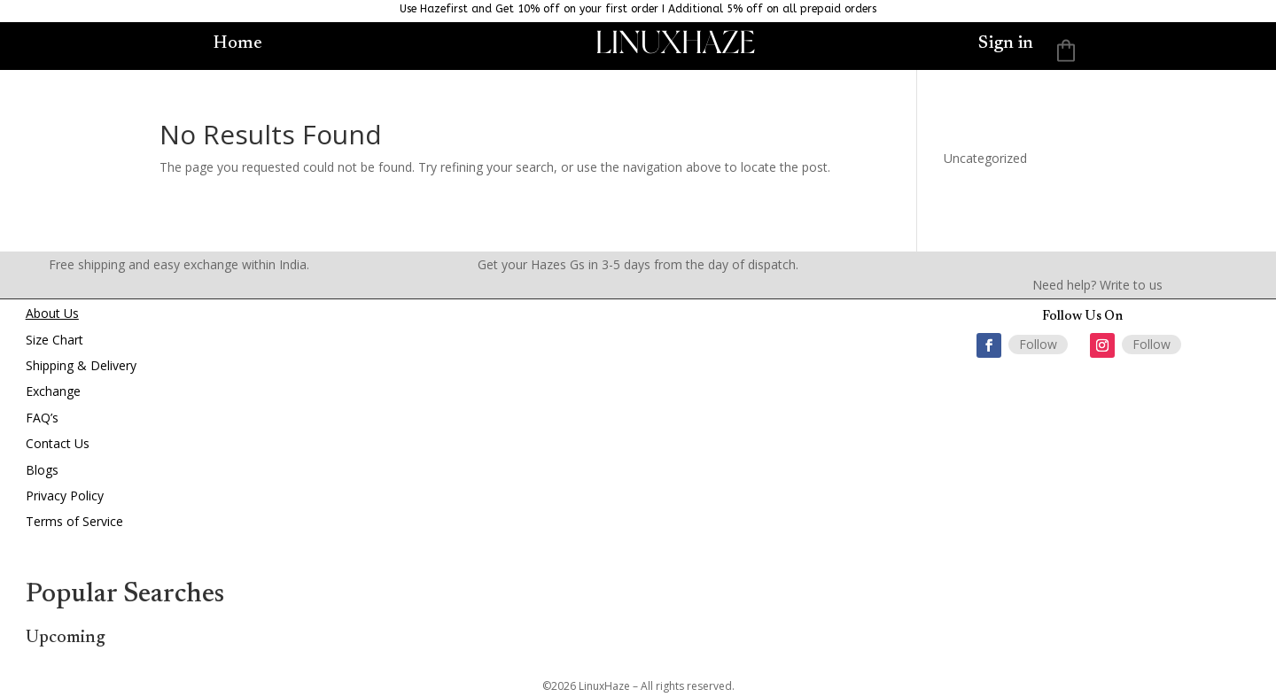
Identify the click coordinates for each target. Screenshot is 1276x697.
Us (69, 313)
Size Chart (54, 339)
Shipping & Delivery (81, 365)
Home (238, 42)
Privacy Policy (65, 495)
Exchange (53, 391)
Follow (1038, 344)
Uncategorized (985, 158)
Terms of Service (74, 521)
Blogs (42, 469)
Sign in (1005, 44)
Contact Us (57, 443)
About (43, 313)
